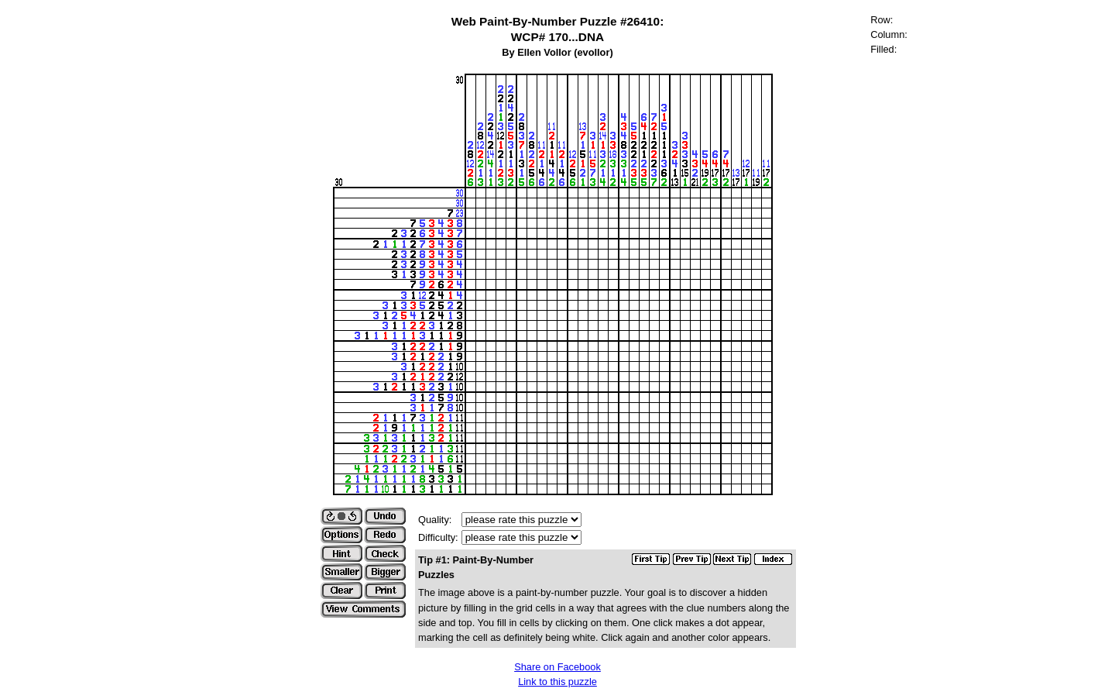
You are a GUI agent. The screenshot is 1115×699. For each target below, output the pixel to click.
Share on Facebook (557, 667)
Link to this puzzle (557, 681)
